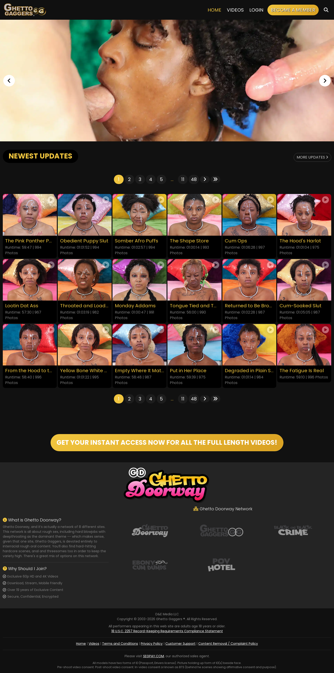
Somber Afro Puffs (136, 241)
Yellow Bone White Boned (84, 371)
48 (194, 179)
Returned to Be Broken (249, 306)
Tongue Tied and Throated (194, 306)
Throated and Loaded (84, 306)
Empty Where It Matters (139, 371)
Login (256, 10)
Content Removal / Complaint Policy (228, 643)
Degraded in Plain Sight (249, 371)
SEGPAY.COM (153, 656)
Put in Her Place (188, 371)
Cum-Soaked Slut (300, 306)
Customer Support (180, 643)
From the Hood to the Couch (30, 371)
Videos (235, 10)
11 (182, 179)
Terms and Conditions (120, 643)
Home (214, 10)
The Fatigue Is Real (301, 371)
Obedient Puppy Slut (84, 241)
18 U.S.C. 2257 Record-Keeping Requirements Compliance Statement (167, 631)
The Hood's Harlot (300, 241)
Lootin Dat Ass (21, 306)
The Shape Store (189, 241)
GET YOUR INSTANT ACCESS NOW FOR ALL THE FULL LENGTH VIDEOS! (167, 442)
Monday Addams (135, 306)
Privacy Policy (152, 643)
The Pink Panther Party (30, 241)
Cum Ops (236, 241)
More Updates (312, 157)
